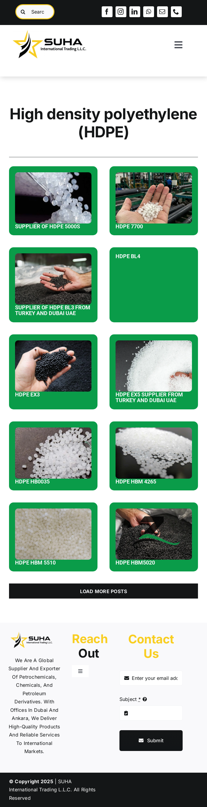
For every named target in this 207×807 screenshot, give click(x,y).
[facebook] (107, 11)
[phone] (176, 11)
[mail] (162, 11)
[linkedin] (134, 11)
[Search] (22, 11)
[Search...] (34, 11)
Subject (130, 699)
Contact (151, 646)
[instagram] (121, 11)
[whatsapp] (148, 11)
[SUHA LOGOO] (54, 27)
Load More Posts (103, 591)
